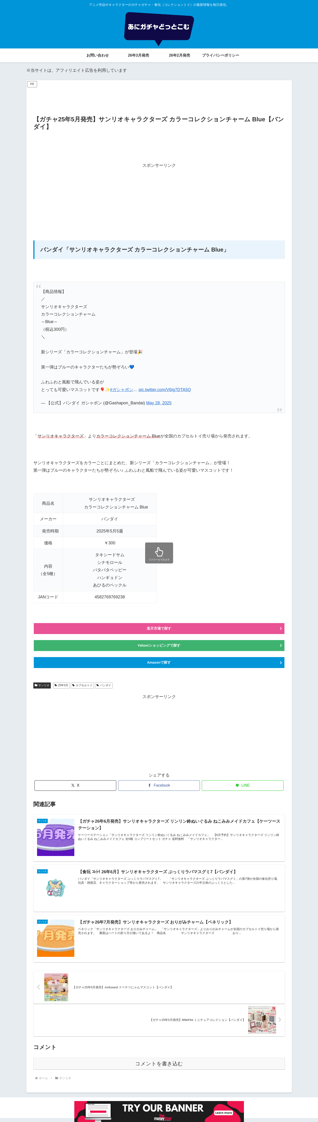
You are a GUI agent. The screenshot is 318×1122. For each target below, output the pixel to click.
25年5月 (61, 688)
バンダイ (103, 688)
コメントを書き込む (159, 1068)
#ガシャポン (121, 389)
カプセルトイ (82, 688)
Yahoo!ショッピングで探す (159, 647)
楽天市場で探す (159, 629)
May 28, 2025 (158, 403)
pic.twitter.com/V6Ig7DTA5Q (165, 389)
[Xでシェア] (75, 789)
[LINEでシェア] (243, 789)
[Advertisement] (159, 99)
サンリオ (42, 688)
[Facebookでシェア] (159, 789)
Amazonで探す (158, 665)
